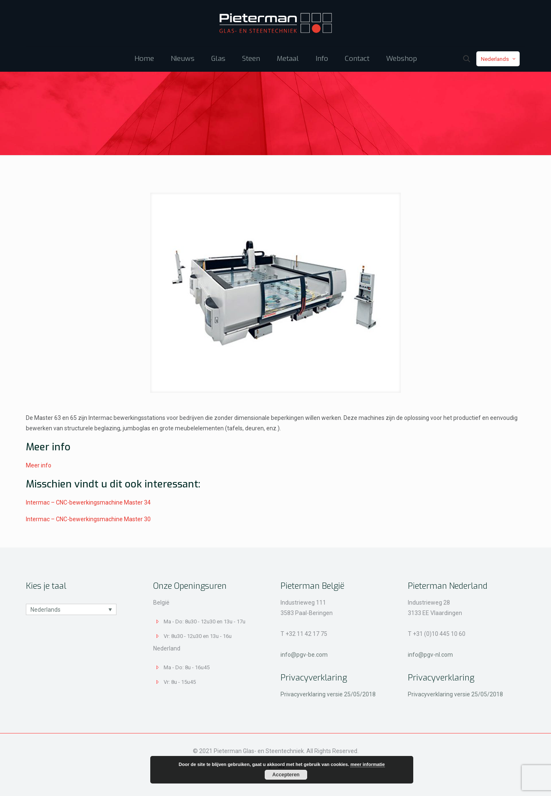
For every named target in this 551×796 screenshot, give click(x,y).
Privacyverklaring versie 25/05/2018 (328, 694)
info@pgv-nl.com (430, 654)
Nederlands (499, 59)
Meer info (38, 465)
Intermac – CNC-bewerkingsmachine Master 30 (88, 519)
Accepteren (285, 775)
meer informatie (367, 764)
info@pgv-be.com (304, 654)
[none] (71, 609)
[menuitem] (71, 609)
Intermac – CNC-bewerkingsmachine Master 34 (88, 502)
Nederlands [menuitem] (45, 609)
